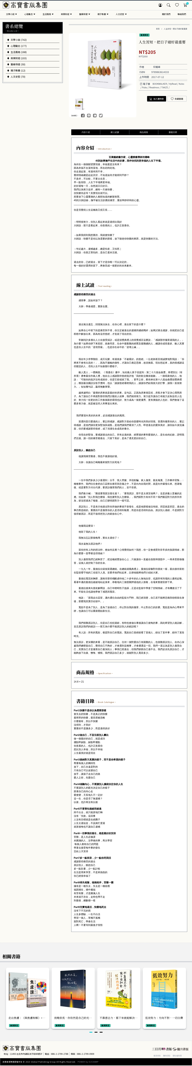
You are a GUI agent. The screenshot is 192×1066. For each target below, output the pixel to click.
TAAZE (164, 87)
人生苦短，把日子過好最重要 (175, 29)
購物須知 (168, 1055)
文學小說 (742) (17, 40)
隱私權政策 (180, 1055)
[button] (90, 1033)
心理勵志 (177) (17, 46)
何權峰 (156, 67)
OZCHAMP (93, 1062)
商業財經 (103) (17, 58)
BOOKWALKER (160, 83)
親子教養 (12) (16, 70)
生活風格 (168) (17, 52)
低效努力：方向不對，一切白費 (164, 1018)
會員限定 (144, 35)
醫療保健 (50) (16, 64)
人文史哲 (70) (16, 76)
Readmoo (154, 87)
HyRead (173, 83)
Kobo (181, 83)
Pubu (144, 87)
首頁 (158, 29)
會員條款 (157, 1055)
